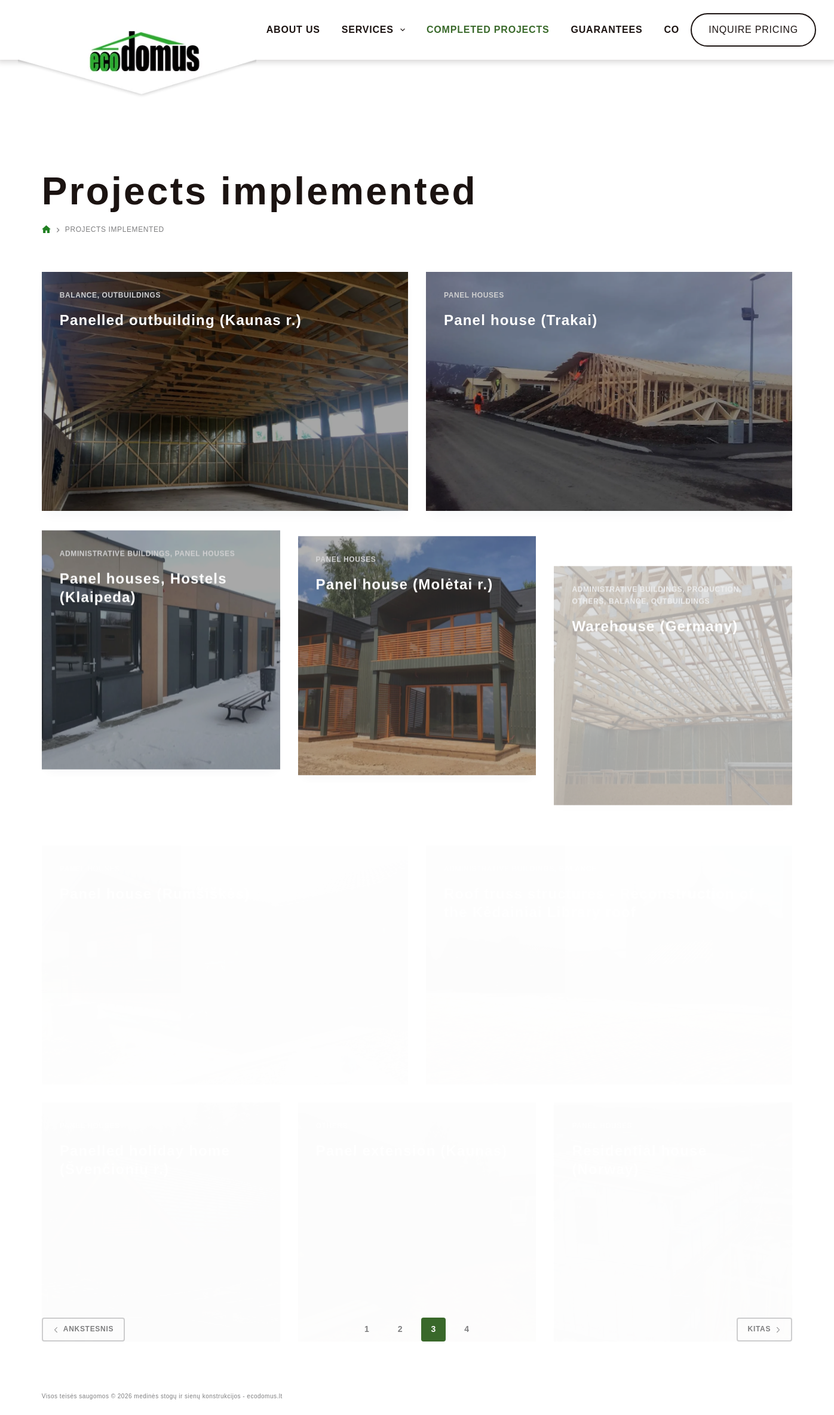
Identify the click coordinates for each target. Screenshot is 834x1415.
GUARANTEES (606, 29)
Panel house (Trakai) (520, 320)
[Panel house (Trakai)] (609, 391)
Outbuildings (131, 295)
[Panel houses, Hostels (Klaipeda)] (161, 691)
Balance (78, 295)
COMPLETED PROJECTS (488, 29)
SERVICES (375, 30)
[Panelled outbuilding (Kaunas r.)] (225, 391)
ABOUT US (293, 29)
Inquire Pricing (753, 29)
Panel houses (474, 295)
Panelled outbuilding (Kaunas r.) (181, 320)
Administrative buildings (115, 596)
